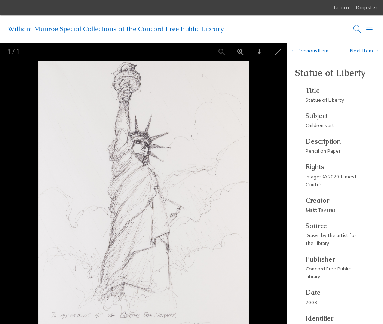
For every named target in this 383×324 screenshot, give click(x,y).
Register (367, 7)
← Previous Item (309, 50)
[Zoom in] (240, 52)
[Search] (358, 29)
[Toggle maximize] (278, 52)
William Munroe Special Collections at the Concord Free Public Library (116, 29)
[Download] (259, 52)
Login (341, 7)
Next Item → (364, 50)
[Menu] (370, 29)
